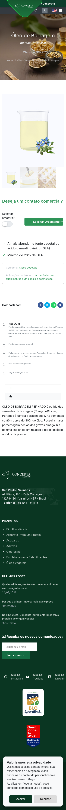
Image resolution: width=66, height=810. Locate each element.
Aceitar (20, 799)
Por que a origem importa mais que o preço (27, 601)
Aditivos (11, 546)
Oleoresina (13, 551)
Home (10, 60)
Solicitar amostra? (8, 216)
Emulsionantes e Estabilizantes (26, 557)
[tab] (33, 388)
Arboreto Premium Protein (23, 535)
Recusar (45, 799)
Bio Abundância (16, 529)
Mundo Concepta (44, 3)
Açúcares (12, 540)
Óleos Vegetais (25, 60)
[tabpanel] (33, 420)
